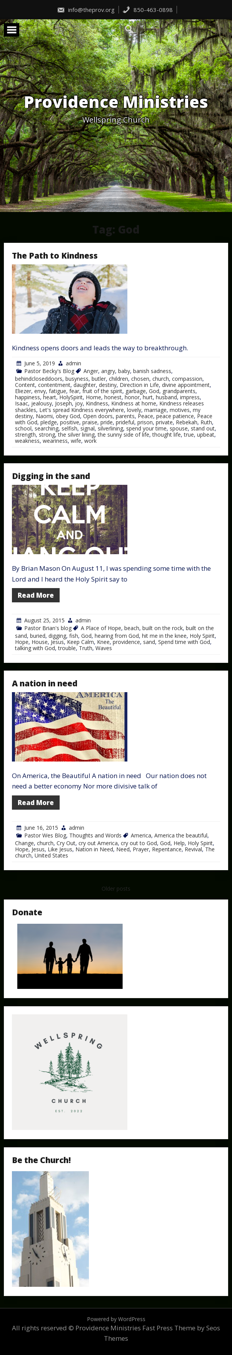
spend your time (146, 428)
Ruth (206, 422)
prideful (125, 422)
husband (166, 397)
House (40, 642)
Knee (103, 642)
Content (25, 384)
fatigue (57, 391)
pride (106, 422)
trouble (67, 648)
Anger (90, 371)
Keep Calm (80, 642)
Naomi (44, 416)
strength (25, 434)
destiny (108, 384)
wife (76, 440)
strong (47, 434)
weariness (55, 440)
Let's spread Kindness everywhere (81, 410)
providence (126, 642)
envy (40, 391)
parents (125, 416)
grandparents (178, 391)
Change (24, 843)
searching (46, 428)
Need (123, 849)
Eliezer (23, 391)
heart (49, 397)
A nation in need (44, 683)
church (160, 378)
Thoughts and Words (95, 835)
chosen (140, 378)
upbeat (205, 434)
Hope (21, 642)
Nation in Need (94, 849)
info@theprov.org (86, 9)
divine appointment (186, 384)
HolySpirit (71, 397)
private (164, 422)
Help (179, 843)
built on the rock (162, 628)
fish (73, 635)
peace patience (175, 416)
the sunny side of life (123, 434)
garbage (135, 391)
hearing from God (117, 635)
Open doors (98, 416)
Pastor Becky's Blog (49, 371)
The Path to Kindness (55, 255)
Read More (36, 595)
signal (87, 428)
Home (93, 397)
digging (57, 635)
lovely (134, 410)
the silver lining (76, 434)
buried (37, 635)
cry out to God (139, 843)
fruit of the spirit (102, 391)
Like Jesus (60, 849)
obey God (68, 416)
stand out (203, 428)
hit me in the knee (164, 635)
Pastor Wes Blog (45, 835)
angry (108, 371)
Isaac (21, 403)
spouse (179, 428)
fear (74, 391)
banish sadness (152, 371)
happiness (27, 397)
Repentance (167, 849)
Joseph (63, 403)
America (141, 835)
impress (190, 397)
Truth (85, 648)
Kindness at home (133, 403)
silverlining (110, 428)
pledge (48, 422)
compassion (187, 378)
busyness (76, 378)
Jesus (57, 642)
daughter (84, 384)
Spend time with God (184, 642)
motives (180, 410)
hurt (148, 397)
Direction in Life (139, 384)
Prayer (141, 849)
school (23, 428)
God (154, 391)
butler (99, 378)
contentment (54, 384)
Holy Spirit (202, 635)
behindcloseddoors (38, 378)
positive (69, 422)
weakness (27, 440)
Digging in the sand (51, 476)
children (118, 378)
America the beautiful (180, 835)
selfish (69, 428)
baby (124, 371)
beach (131, 628)
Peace (145, 416)
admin (73, 363)
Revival (193, 849)
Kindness (97, 403)
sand (149, 642)
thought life (166, 434)
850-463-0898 (147, 9)
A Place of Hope (101, 628)
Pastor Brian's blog (48, 628)
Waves (103, 648)
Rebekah (186, 422)
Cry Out (66, 843)
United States (51, 855)
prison (145, 422)
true (189, 434)
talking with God (35, 648)
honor (132, 397)
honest (113, 397)
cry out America (98, 843)
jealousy (41, 403)
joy (79, 403)
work (90, 440)
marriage (155, 410)
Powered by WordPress (116, 1319)
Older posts (116, 888)
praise (89, 422)
